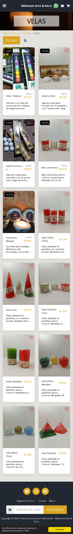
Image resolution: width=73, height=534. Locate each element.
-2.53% (8, 122)
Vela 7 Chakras (13, 95)
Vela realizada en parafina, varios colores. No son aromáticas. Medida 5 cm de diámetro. (17, 467)
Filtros (11, 40)
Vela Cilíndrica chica (49, 311)
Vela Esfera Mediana (47, 383)
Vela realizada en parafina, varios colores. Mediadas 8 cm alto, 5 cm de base (18, 391)
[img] (19, 68)
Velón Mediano (14, 381)
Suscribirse (55, 509)
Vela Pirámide (49, 453)
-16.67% (45, 122)
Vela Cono (11, 309)
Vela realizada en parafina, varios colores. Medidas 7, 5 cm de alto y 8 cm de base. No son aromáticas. (53, 465)
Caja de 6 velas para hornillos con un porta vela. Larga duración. (18, 177)
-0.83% (8, 50)
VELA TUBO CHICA (48, 239)
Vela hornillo (48, 95)
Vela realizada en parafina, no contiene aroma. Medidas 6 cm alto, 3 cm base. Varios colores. (53, 252)
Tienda (26, 33)
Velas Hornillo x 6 (14, 168)
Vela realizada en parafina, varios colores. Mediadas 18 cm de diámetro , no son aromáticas (53, 395)
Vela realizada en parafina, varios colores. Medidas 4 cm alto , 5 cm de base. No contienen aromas (54, 324)
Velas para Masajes (11, 239)
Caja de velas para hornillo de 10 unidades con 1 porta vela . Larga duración (54, 107)
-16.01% (45, 50)
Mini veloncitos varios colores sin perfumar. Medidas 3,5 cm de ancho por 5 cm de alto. (54, 178)
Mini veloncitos (50, 167)
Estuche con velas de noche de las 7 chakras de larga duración (18, 105)
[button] (4, 6)
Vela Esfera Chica (12, 454)
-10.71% (9, 194)
